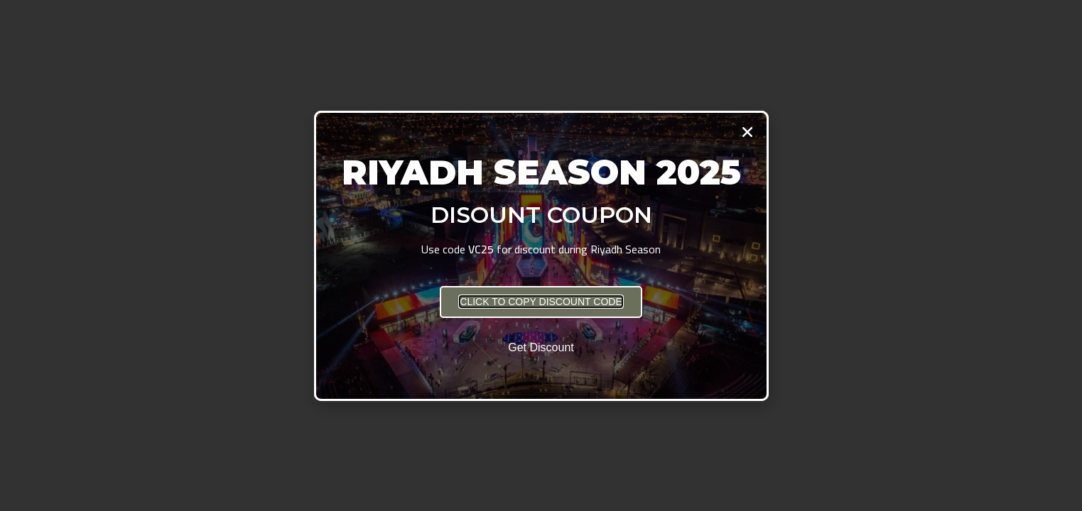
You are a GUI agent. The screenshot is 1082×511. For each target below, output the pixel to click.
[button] (541, 301)
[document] (541, 255)
